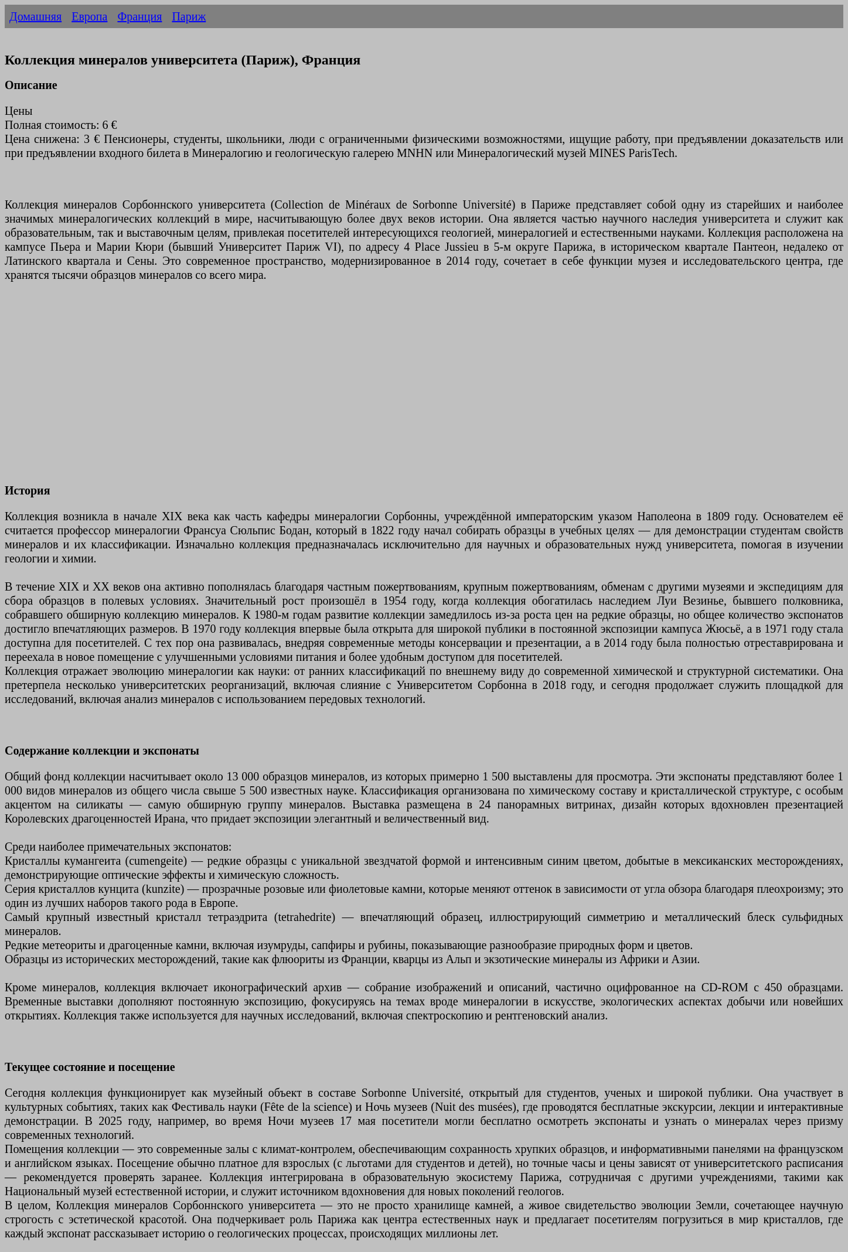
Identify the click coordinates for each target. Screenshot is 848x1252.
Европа (89, 16)
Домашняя (35, 16)
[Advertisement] (356, 390)
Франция (139, 16)
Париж (189, 16)
